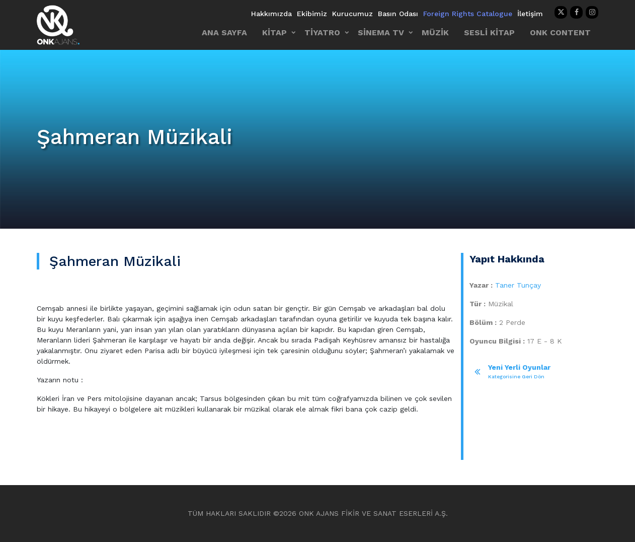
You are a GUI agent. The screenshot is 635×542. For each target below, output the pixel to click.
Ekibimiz (312, 14)
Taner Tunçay (518, 285)
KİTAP (274, 32)
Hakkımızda (271, 14)
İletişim (530, 14)
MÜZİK (435, 32)
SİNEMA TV (381, 32)
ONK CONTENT (560, 32)
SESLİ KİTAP (489, 32)
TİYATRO (322, 32)
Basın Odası (398, 14)
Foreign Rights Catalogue (467, 14)
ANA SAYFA (224, 32)
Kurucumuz (352, 14)
